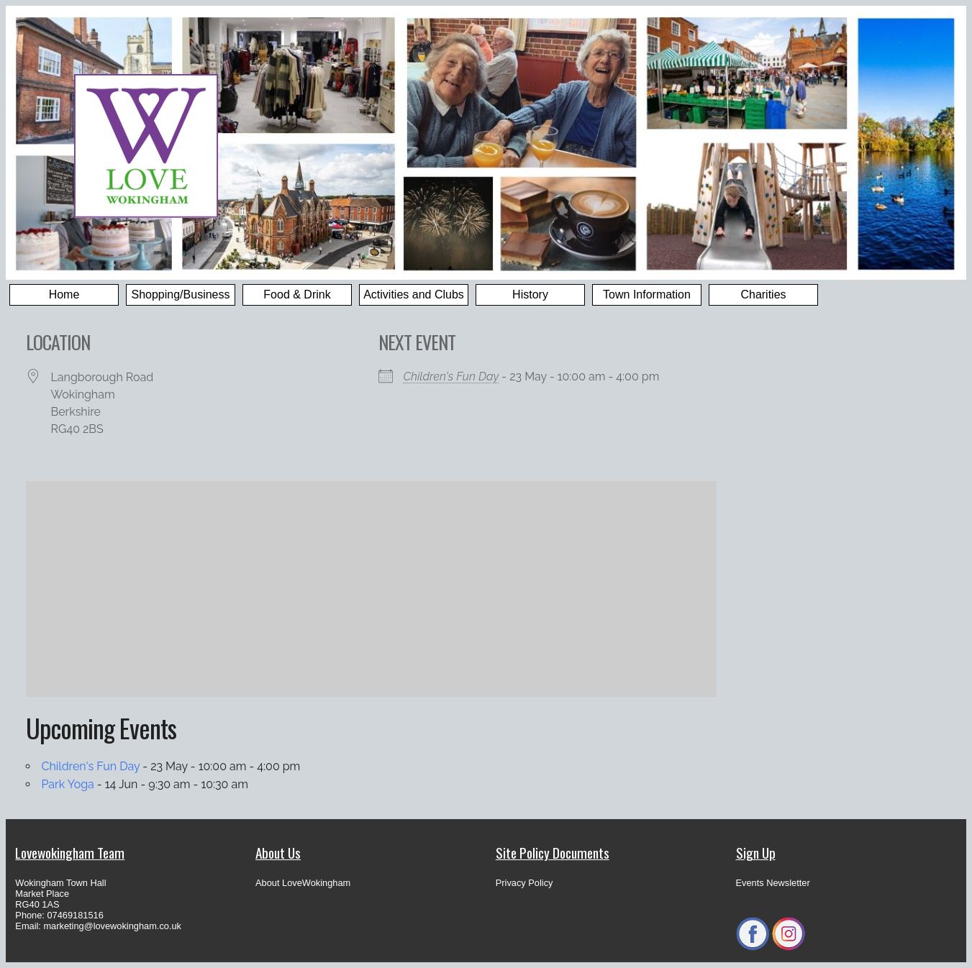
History (530, 294)
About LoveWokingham (302, 882)
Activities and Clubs (413, 294)
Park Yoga (68, 784)
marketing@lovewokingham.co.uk (112, 926)
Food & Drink (296, 294)
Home (64, 294)
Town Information (647, 294)
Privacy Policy (524, 882)
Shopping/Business (181, 294)
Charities (763, 294)
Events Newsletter (773, 882)
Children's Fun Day (451, 376)
